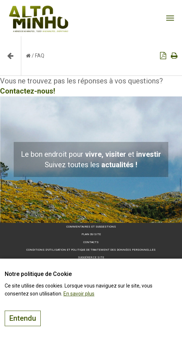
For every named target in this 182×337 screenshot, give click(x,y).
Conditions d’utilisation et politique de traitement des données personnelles (91, 249)
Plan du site (91, 234)
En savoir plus (78, 294)
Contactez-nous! (27, 91)
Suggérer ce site (91, 257)
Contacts (91, 242)
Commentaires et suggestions (91, 226)
